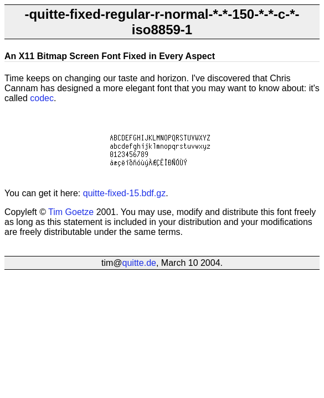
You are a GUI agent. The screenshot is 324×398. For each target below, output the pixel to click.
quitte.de (139, 263)
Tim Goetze (71, 212)
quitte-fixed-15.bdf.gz (124, 193)
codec (42, 98)
